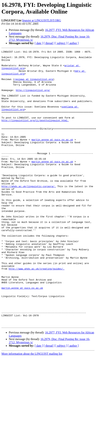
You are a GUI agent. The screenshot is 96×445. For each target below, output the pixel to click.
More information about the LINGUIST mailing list (31, 405)
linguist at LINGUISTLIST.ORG (41, 20)
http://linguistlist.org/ (33, 98)
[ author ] (73, 43)
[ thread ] (49, 43)
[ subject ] (61, 43)
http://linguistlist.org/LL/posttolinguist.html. (35, 131)
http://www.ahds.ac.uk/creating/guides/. (36, 309)
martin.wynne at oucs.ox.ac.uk (52, 154)
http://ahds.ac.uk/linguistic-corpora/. (28, 210)
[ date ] (39, 43)
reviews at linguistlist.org (33, 85)
